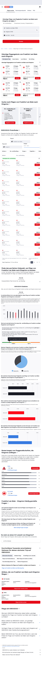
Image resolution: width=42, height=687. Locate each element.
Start (2, 48)
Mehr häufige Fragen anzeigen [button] (21, 527)
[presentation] (15, 20)
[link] (10, 122)
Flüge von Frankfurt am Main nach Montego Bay (13, 568)
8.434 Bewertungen (12, 470)
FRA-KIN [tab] (21, 277)
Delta (9, 466)
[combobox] (8, 23)
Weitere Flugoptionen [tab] (22, 561)
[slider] (40, 147)
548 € (12, 21)
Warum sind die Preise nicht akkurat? (21, 654)
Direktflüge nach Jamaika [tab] (29, 555)
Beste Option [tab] (16, 59)
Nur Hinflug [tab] (31, 59)
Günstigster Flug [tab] (6, 59)
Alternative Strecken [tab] (7, 555)
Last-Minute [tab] (24, 59)
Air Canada (10, 491)
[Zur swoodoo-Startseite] (8, 7)
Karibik (5, 48)
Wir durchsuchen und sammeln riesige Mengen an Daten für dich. (21, 652)
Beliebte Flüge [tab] (17, 555)
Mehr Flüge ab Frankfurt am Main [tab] (24, 558)
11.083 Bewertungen (12, 495)
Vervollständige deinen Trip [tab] (8, 561)
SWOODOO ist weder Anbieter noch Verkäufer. (21, 650)
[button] (2, 7)
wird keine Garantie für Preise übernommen (10, 646)
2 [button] (34, 262)
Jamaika (10, 48)
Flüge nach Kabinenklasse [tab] (8, 558)
